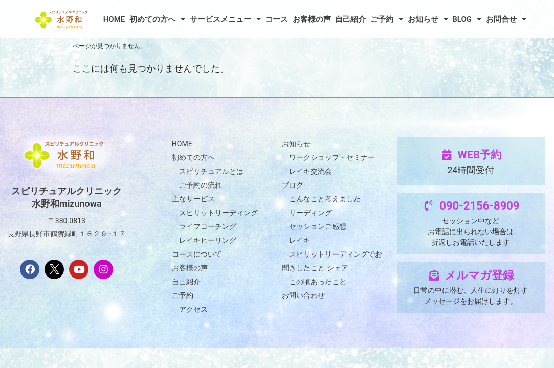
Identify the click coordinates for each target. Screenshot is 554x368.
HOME (114, 19)
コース (276, 19)
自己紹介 (350, 19)
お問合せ (506, 19)
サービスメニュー (225, 19)
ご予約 (386, 19)
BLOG (466, 19)
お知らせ (428, 19)
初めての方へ (157, 19)
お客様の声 (312, 19)
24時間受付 (470, 170)
